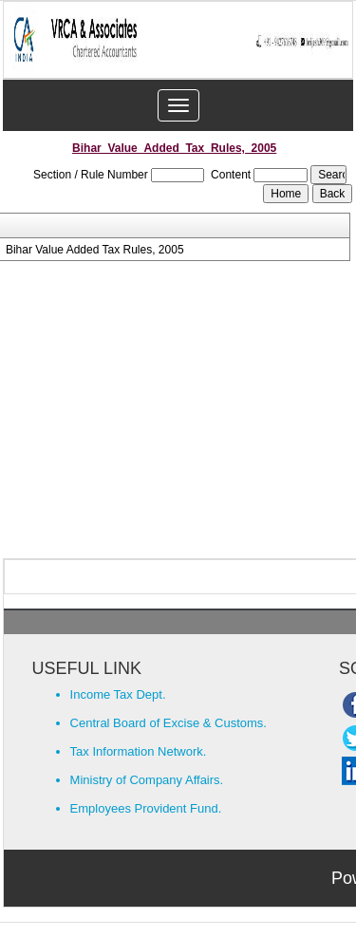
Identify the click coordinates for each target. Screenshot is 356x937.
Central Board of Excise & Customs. (168, 723)
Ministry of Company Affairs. (147, 780)
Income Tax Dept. (118, 694)
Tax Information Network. (138, 751)
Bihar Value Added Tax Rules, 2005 (95, 249)
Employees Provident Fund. (146, 808)
